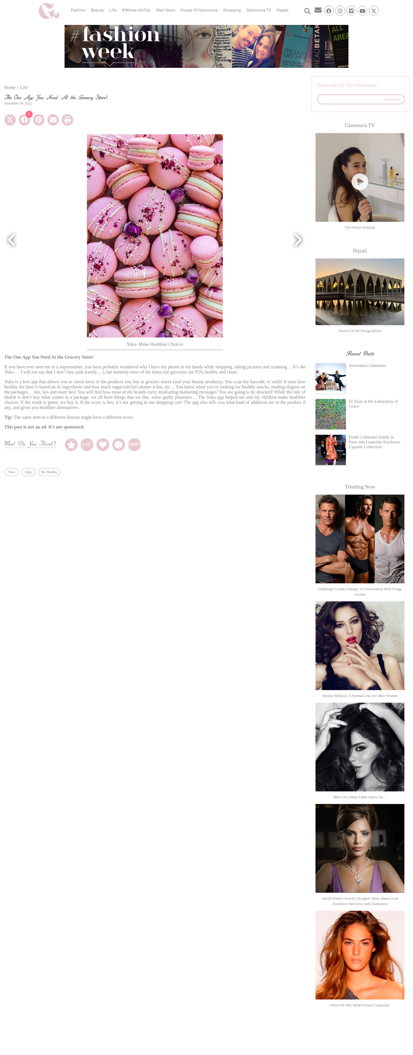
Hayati (282, 10)
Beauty (97, 10)
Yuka (11, 472)
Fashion (78, 10)
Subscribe (391, 99)
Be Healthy (49, 472)
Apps (28, 472)
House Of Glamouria (199, 10)
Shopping (232, 10)
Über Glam (165, 10)
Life (113, 10)
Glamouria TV (258, 10)
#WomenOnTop (136, 10)
